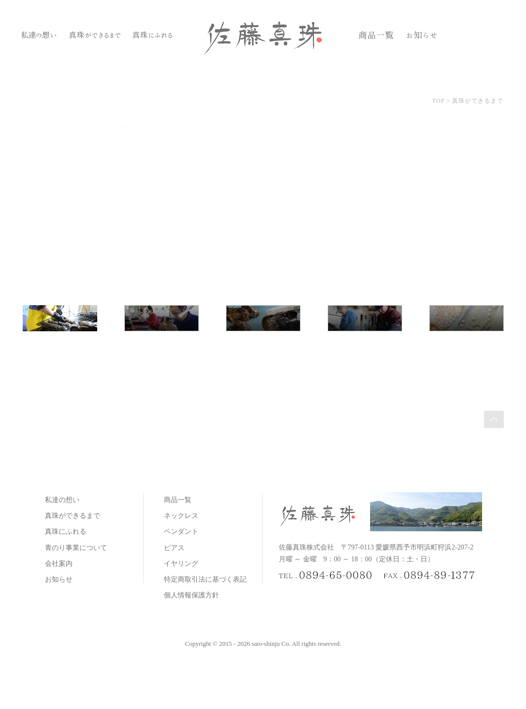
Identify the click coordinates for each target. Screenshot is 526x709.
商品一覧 (177, 500)
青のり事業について (76, 547)
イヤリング (181, 563)
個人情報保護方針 (191, 595)
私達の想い (62, 500)
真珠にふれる (65, 531)
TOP (438, 100)
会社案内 (59, 563)
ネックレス (181, 515)
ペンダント (181, 531)
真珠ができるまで (72, 515)
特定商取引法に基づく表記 (205, 579)
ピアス (174, 547)
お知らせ (59, 579)
